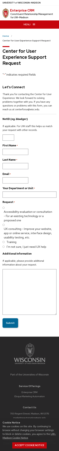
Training (11, 242)
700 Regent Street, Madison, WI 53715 (29, 413)
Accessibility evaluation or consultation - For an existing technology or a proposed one (28, 216)
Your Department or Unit (19, 188)
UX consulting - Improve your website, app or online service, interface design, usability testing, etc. (28, 233)
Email (7, 174)
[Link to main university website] (29, 364)
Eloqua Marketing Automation (29, 396)
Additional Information (17, 253)
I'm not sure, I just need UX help (26, 247)
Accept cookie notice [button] (29, 445)
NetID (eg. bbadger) (15, 119)
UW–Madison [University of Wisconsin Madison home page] (22, 2)
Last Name (10, 160)
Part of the (29, 374)
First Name (10, 145)
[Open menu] (29, 24)
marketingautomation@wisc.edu (29, 417)
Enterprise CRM (22, 10)
